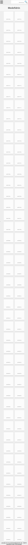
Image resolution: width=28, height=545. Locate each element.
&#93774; (8, 97)
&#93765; (19, 41)
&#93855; (19, 539)
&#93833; (19, 418)
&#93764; (8, 41)
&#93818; (8, 340)
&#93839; (19, 451)
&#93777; (19, 108)
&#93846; (8, 495)
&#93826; (8, 384)
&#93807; (19, 274)
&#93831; (19, 407)
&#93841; (19, 462)
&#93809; (19, 285)
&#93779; (19, 119)
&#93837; (19, 440)
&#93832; (8, 418)
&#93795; (19, 207)
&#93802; (8, 252)
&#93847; (19, 495)
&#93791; (19, 185)
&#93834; (8, 429)
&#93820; (8, 351)
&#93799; (19, 229)
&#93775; (19, 97)
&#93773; (19, 85)
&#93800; (8, 240)
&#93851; (19, 517)
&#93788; (8, 174)
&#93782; (8, 141)
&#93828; (8, 395)
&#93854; (8, 539)
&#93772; (8, 85)
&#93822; (8, 362)
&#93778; (8, 119)
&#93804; (8, 263)
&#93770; (8, 74)
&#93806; (8, 274)
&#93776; (8, 108)
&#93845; (19, 484)
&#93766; (8, 52)
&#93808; (8, 285)
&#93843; (19, 473)
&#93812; (8, 307)
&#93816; (8, 329)
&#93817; (19, 329)
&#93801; (19, 240)
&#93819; (19, 340)
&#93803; (19, 252)
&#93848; (8, 506)
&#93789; (19, 174)
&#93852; (8, 528)
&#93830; (8, 407)
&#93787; (19, 163)
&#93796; (8, 218)
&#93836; (8, 440)
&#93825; (19, 373)
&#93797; (19, 218)
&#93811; (19, 296)
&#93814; (8, 318)
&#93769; (19, 63)
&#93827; (19, 384)
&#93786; (8, 163)
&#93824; (8, 373)
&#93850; (8, 517)
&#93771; (19, 74)
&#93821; (19, 351)
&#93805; (19, 263)
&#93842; (8, 473)
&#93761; (19, 19)
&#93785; (19, 152)
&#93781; (19, 130)
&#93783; (19, 141)
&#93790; (8, 185)
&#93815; (19, 318)
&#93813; (19, 307)
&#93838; (8, 451)
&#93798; (8, 229)
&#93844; (8, 484)
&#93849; (19, 506)
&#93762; (8, 30)
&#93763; (19, 30)
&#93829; (19, 395)
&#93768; (8, 63)
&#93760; (8, 19)
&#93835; (19, 429)
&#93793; (19, 196)
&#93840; (8, 462)
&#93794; (8, 207)
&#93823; (19, 362)
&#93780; (8, 130)
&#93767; (19, 52)
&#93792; (8, 196)
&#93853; (19, 528)
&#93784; (8, 152)
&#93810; (8, 296)
